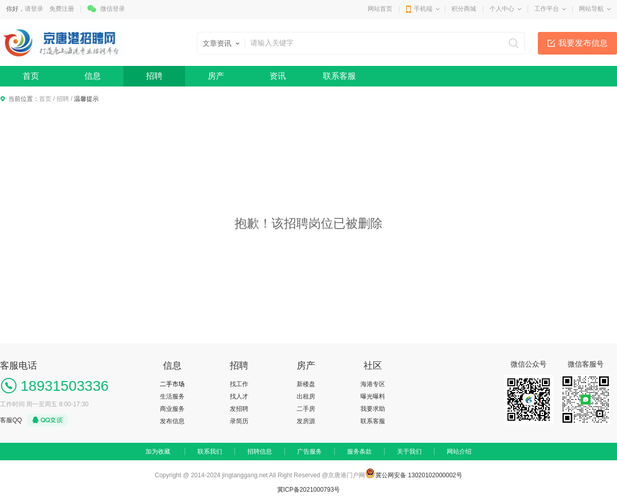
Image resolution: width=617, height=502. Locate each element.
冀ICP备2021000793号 (308, 489)
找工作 (239, 384)
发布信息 (172, 421)
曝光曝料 (372, 396)
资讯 (277, 76)
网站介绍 (459, 451)
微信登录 (112, 8)
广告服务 (309, 451)
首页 (31, 76)
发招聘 (239, 408)
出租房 (306, 396)
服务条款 (359, 451)
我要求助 (372, 408)
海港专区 (372, 384)
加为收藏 (158, 451)
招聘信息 (259, 451)
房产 (216, 76)
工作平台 (546, 8)
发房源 (306, 421)
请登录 (34, 8)
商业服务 (172, 408)
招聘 (154, 76)
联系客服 (339, 76)
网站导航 (591, 8)
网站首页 (380, 8)
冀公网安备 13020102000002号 (418, 475)
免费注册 (61, 8)
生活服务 (172, 396)
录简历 (239, 421)
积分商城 (463, 8)
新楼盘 (306, 384)
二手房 (306, 408)
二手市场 (172, 384)
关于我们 (409, 451)
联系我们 (209, 451)
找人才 (239, 396)
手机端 (423, 8)
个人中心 (501, 8)
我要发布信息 (583, 43)
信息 (92, 76)
